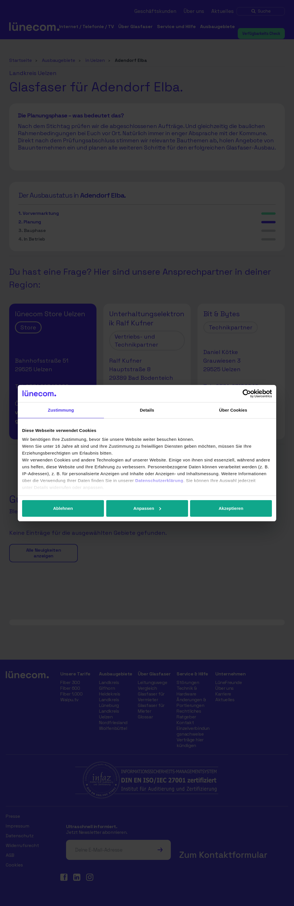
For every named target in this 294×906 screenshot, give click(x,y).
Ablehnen (63, 508)
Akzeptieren (230, 508)
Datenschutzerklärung (159, 480)
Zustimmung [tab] (61, 410)
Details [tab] (147, 410)
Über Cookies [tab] (233, 410)
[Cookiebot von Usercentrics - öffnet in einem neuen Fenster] (247, 393)
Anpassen (147, 508)
